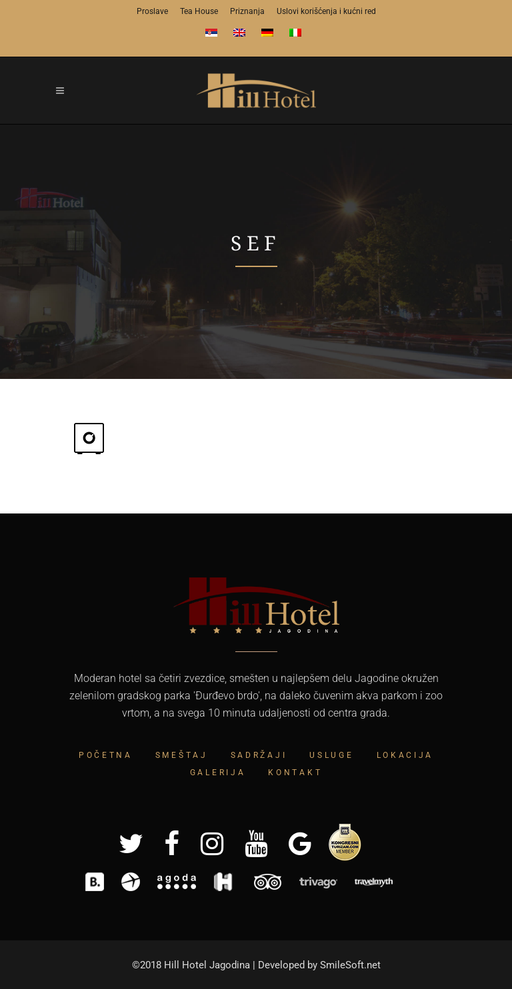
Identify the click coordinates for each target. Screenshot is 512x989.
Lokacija (405, 755)
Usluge (331, 755)
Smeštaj (181, 755)
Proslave (152, 11)
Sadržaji (259, 755)
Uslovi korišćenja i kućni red (326, 11)
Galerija (218, 772)
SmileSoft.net (350, 965)
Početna (106, 755)
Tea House (199, 11)
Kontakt (295, 772)
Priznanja (247, 11)
